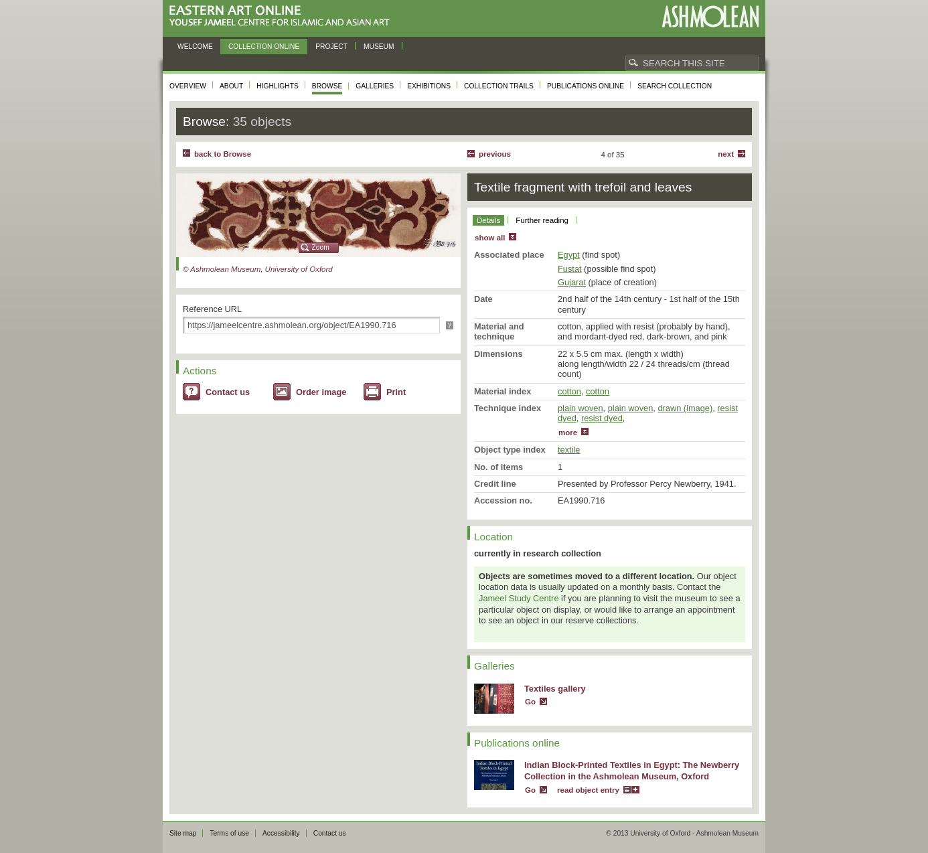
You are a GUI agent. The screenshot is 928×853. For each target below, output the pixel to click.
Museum (379, 46)
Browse (327, 86)
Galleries (375, 86)
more (567, 433)
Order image (321, 392)
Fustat (570, 269)
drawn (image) (685, 408)
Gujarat (572, 282)
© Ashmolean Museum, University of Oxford (258, 269)
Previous (495, 154)
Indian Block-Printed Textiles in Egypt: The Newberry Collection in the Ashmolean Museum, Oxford (631, 770)
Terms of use (229, 833)
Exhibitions (429, 86)
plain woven (580, 408)
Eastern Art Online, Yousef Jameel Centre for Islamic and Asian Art (282, 16)
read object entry (588, 790)
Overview (187, 86)
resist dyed (602, 418)
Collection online (263, 46)
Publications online (585, 86)
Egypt (569, 255)
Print (396, 392)
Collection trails (499, 86)
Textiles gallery (555, 689)
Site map (182, 833)
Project (331, 46)
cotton (569, 391)
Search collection (674, 86)
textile (569, 450)
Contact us (228, 392)
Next (726, 154)
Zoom (320, 247)
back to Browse (222, 154)
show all (490, 238)
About (231, 86)
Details (488, 220)
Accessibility (281, 833)
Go (530, 702)
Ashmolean (710, 16)
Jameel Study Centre (519, 598)
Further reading (542, 220)
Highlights (277, 86)
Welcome (195, 46)
